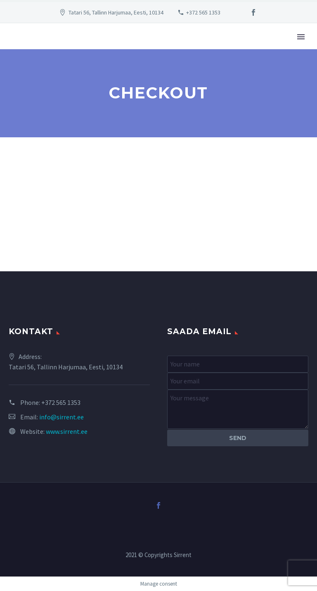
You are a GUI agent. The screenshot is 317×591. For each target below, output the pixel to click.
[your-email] (237, 381)
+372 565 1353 (203, 12)
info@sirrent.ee (61, 417)
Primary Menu (301, 36)
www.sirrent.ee (67, 431)
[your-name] (237, 364)
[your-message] (237, 409)
